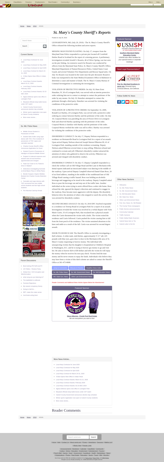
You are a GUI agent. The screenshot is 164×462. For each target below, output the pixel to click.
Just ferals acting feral (30, 295)
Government (78, 453)
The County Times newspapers (129, 206)
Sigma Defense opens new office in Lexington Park (72, 389)
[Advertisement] (82, 339)
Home (54, 442)
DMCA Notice (105, 458)
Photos (68, 455)
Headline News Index (93, 268)
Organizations (59, 455)
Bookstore (75, 449)
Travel (96, 455)
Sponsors (100, 442)
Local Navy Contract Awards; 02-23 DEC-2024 (71, 386)
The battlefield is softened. (31, 280)
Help (58, 442)
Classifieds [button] (17, 2)
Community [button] (65, 2)
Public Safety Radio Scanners (129, 218)
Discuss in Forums (76, 268)
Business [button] (77, 2)
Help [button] (158, 2)
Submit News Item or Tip (127, 221)
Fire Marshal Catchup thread (32, 190)
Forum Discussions (28, 260)
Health (94, 453)
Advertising (92, 442)
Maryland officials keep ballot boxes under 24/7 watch (73, 392)
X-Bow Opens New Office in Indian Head (69, 376)
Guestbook (86, 453)
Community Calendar (126, 212)
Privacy (84, 442)
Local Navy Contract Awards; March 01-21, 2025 (72, 379)
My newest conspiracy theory (32, 286)
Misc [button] (151, 2)
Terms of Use (88, 458)
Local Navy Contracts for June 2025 (68, 364)
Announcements (65, 449)
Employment (83, 451)
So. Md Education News (101, 272)
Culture (62, 451)
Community (99, 449)
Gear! (71, 453)
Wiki (100, 455)
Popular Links (86, 445)
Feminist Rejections (29, 283)
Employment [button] (40, 2)
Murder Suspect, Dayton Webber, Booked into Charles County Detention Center (33, 176)
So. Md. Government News (80, 272)
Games (65, 453)
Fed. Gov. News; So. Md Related (130, 203)
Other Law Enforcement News (81, 277)
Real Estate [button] (52, 2)
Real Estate (75, 455)
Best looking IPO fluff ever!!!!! (32, 266)
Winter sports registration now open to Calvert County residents (77, 398)
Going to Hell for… (29, 289)
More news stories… (30, 117)
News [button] (7, 2)
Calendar (83, 449)
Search (24, 46)
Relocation (83, 455)
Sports (91, 455)
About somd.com (75, 442)
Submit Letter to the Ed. (127, 224)
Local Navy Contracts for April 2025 (34, 68)
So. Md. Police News (29, 126)
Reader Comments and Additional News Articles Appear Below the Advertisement (78, 282)
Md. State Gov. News (60, 277)
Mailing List (108, 442)
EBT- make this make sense (32, 292)
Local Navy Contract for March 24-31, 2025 (70, 373)
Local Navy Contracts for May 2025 (34, 65)
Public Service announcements (129, 209)
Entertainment (93, 451)
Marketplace (101, 453)
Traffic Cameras (124, 215)
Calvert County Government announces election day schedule (76, 395)
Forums (101, 451)
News (108, 453)
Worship (106, 455)
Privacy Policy (95, 458)
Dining (68, 451)
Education (74, 451)
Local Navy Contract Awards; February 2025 (70, 382)
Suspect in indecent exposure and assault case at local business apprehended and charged (33, 158)
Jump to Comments (60, 268)
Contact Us (65, 442)
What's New (77, 445)
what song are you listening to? (33, 277)
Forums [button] (29, 2)
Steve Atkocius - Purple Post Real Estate (82, 316)
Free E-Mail (58, 453)
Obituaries (122, 185)
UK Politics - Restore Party (32, 269)
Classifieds (91, 449)
